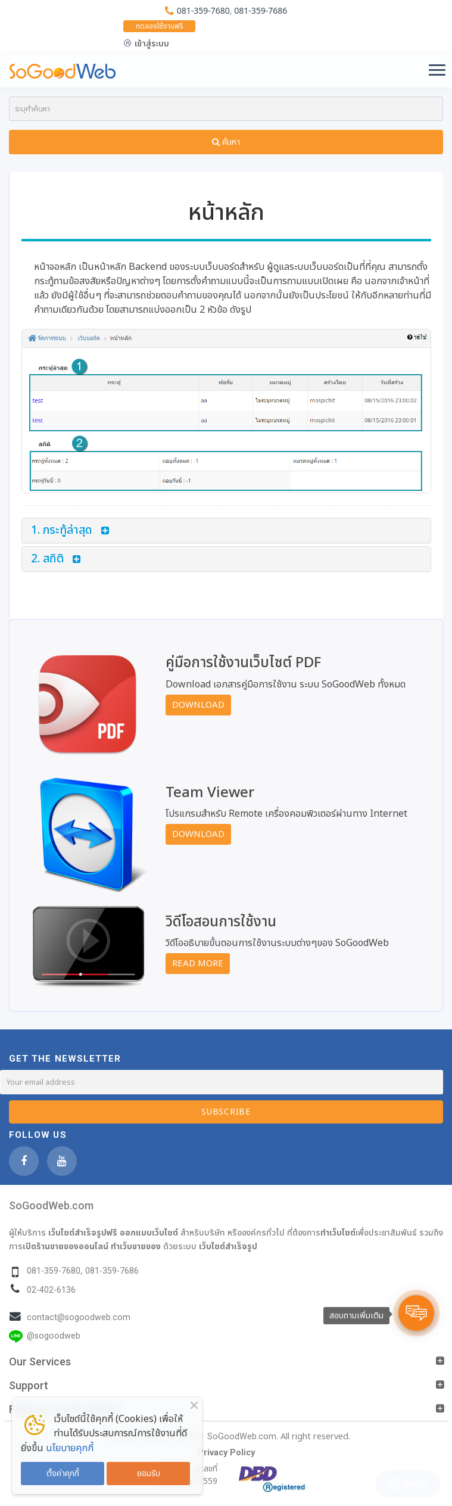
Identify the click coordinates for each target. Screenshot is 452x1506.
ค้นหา (226, 142)
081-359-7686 (260, 10)
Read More (197, 963)
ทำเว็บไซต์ (338, 1232)
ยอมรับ (148, 1473)
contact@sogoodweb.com (78, 1317)
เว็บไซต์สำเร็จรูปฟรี (82, 1232)
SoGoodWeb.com (51, 1205)
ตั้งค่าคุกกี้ (62, 1473)
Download (198, 705)
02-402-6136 (51, 1290)
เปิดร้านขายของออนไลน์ (65, 1246)
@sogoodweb (53, 1336)
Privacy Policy (226, 1453)
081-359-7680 (203, 10)
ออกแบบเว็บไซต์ (149, 1232)
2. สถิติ (47, 559)
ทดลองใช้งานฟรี (159, 26)
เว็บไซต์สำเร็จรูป (228, 1246)
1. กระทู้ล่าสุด (61, 530)
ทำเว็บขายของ (136, 1246)
